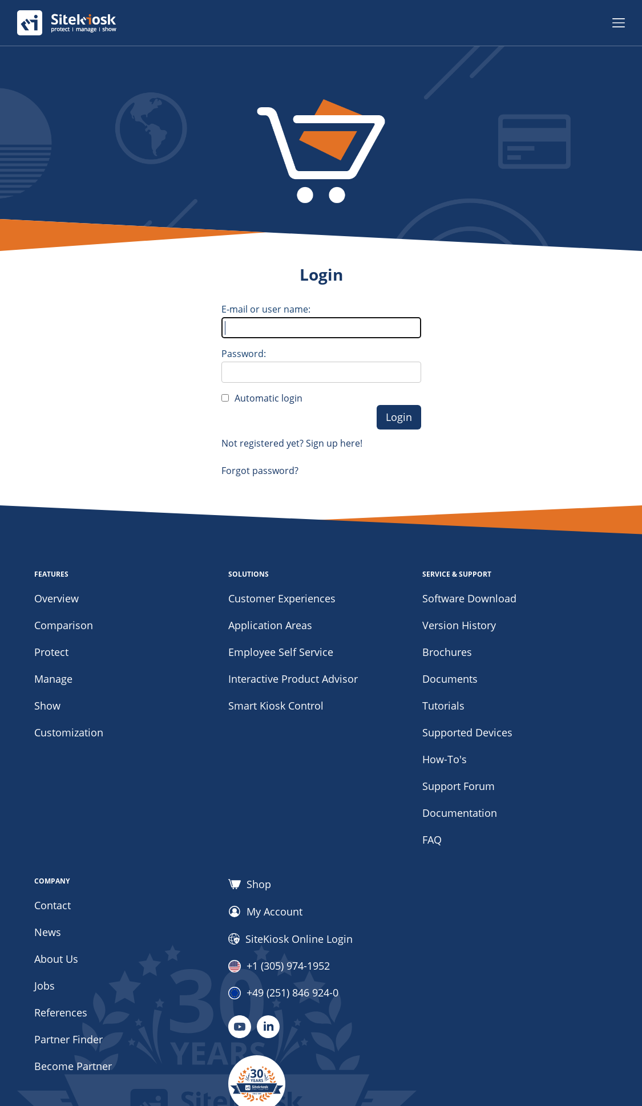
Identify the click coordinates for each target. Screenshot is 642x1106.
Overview (56, 598)
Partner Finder (68, 1039)
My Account (265, 911)
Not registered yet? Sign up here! (291, 443)
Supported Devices (467, 732)
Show (47, 705)
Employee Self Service (280, 652)
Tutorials (443, 705)
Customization (68, 732)
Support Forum (458, 786)
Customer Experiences (282, 598)
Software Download (469, 598)
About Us (56, 959)
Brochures (447, 652)
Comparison (63, 625)
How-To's (444, 759)
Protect (51, 652)
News (47, 932)
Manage (53, 679)
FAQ (432, 839)
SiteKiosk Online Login (290, 939)
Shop (249, 884)
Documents (450, 679)
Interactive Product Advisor (293, 679)
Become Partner (73, 1066)
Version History (459, 625)
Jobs (44, 985)
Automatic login (268, 398)
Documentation (459, 813)
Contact (52, 905)
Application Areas (270, 625)
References (60, 1012)
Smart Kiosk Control (276, 705)
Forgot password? (259, 470)
